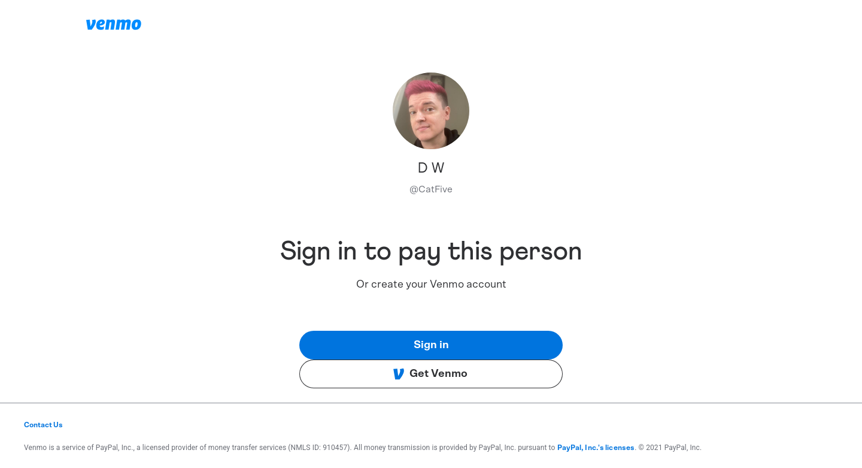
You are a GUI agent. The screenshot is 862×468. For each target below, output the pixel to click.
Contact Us (43, 424)
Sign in (431, 345)
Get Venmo (430, 374)
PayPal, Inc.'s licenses (596, 447)
